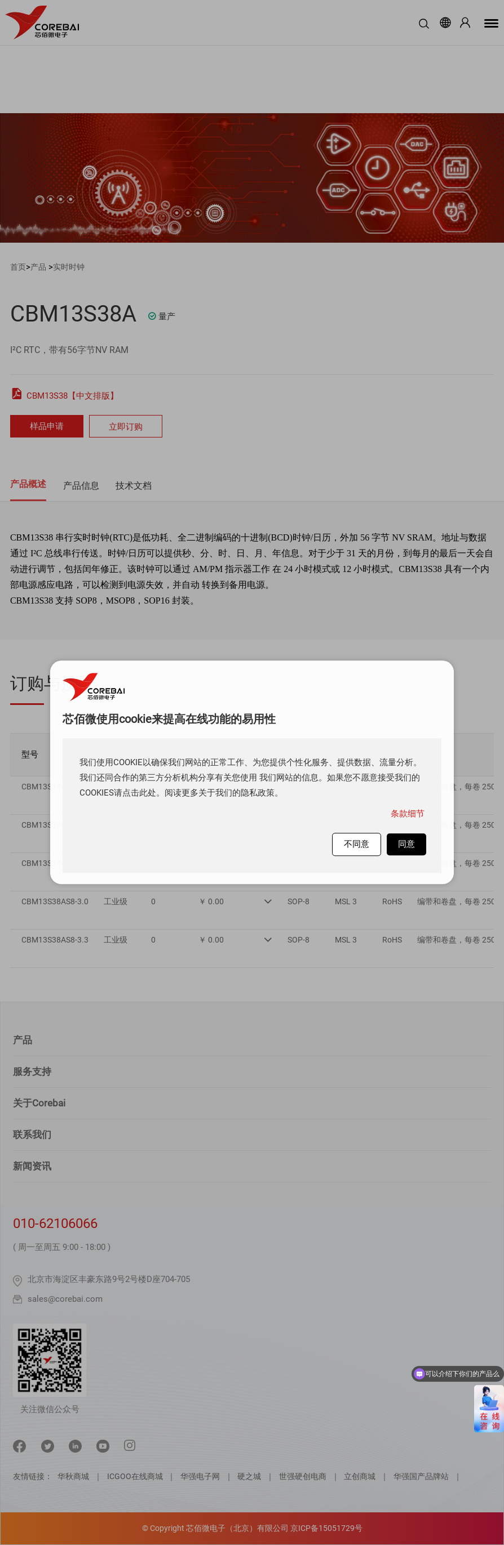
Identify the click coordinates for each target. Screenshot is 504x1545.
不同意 (356, 844)
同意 (406, 844)
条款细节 (408, 814)
